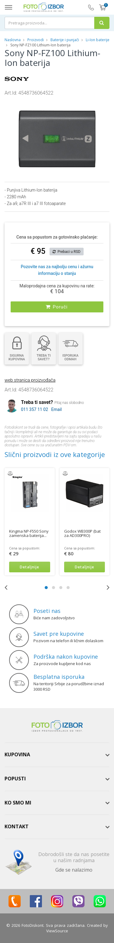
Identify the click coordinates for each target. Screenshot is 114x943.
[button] (94, 102)
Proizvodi (36, 39)
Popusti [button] (15, 778)
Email (56, 409)
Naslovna (13, 39)
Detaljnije (29, 567)
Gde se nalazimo (73, 869)
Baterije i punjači (64, 39)
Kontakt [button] (17, 826)
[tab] (57, 755)
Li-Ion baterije (97, 39)
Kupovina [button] (17, 754)
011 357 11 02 (34, 409)
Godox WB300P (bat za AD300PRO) (82, 533)
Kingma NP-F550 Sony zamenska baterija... (29, 533)
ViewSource (57, 931)
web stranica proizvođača (30, 380)
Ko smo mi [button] (18, 802)
